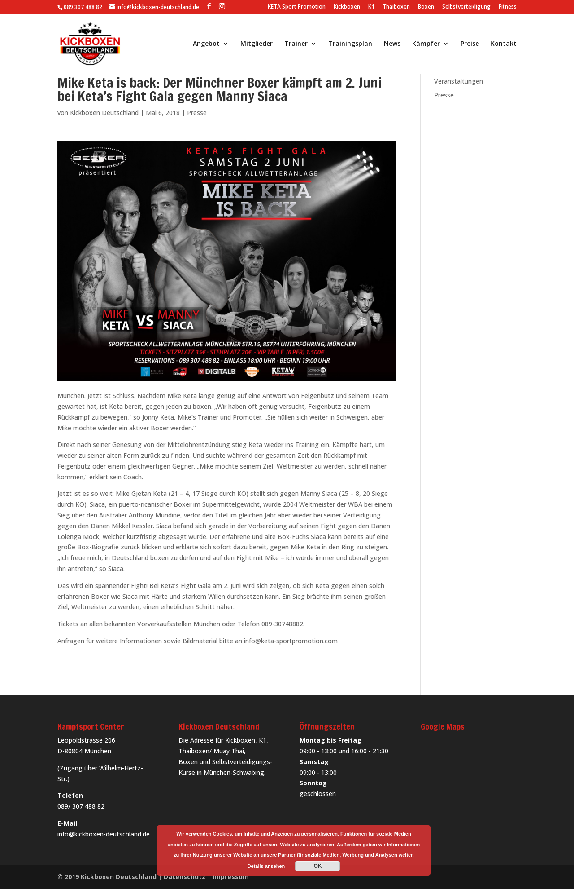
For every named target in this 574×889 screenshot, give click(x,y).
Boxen (426, 7)
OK (317, 866)
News (392, 44)
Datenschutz (184, 876)
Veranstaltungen (458, 81)
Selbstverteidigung (466, 7)
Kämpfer (426, 44)
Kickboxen (347, 7)
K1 (371, 7)
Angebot (206, 44)
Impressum (231, 876)
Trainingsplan (350, 44)
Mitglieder (256, 44)
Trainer (296, 44)
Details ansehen (266, 866)
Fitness (508, 7)
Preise (470, 44)
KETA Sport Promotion (297, 7)
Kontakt (504, 44)
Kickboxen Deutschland (104, 112)
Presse (197, 112)
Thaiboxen (396, 7)
